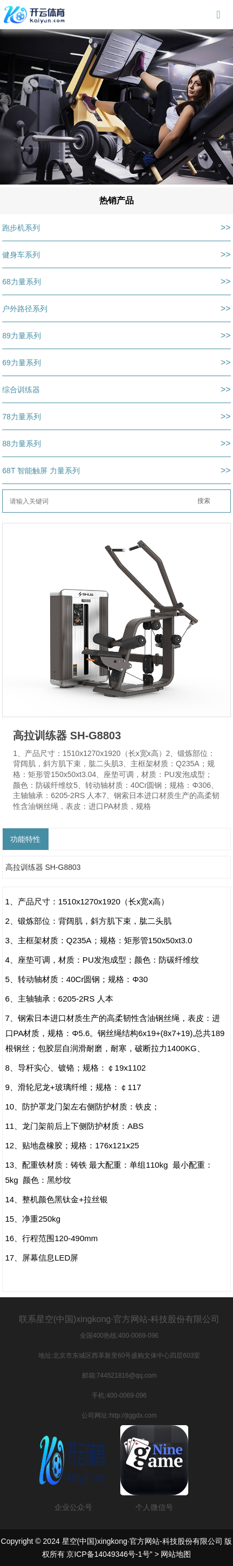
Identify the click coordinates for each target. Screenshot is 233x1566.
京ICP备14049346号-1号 (107, 1554)
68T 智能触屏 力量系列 (41, 470)
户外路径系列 (24, 308)
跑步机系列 (21, 227)
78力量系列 (21, 416)
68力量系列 (21, 281)
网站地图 (176, 1554)
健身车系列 (21, 254)
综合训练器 (21, 389)
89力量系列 (21, 335)
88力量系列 (21, 443)
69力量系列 (21, 362)
